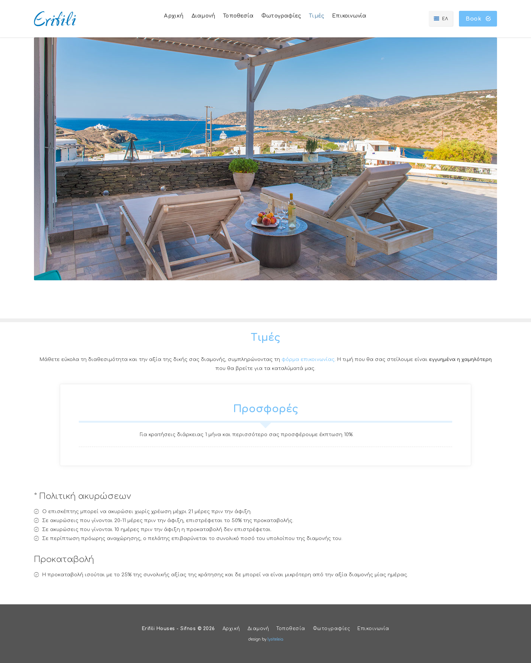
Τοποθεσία (290, 628)
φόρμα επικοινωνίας (308, 359)
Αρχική (231, 628)
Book (478, 19)
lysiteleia (275, 639)
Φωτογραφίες (331, 628)
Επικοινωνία (373, 628)
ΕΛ (444, 18)
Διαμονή (258, 628)
